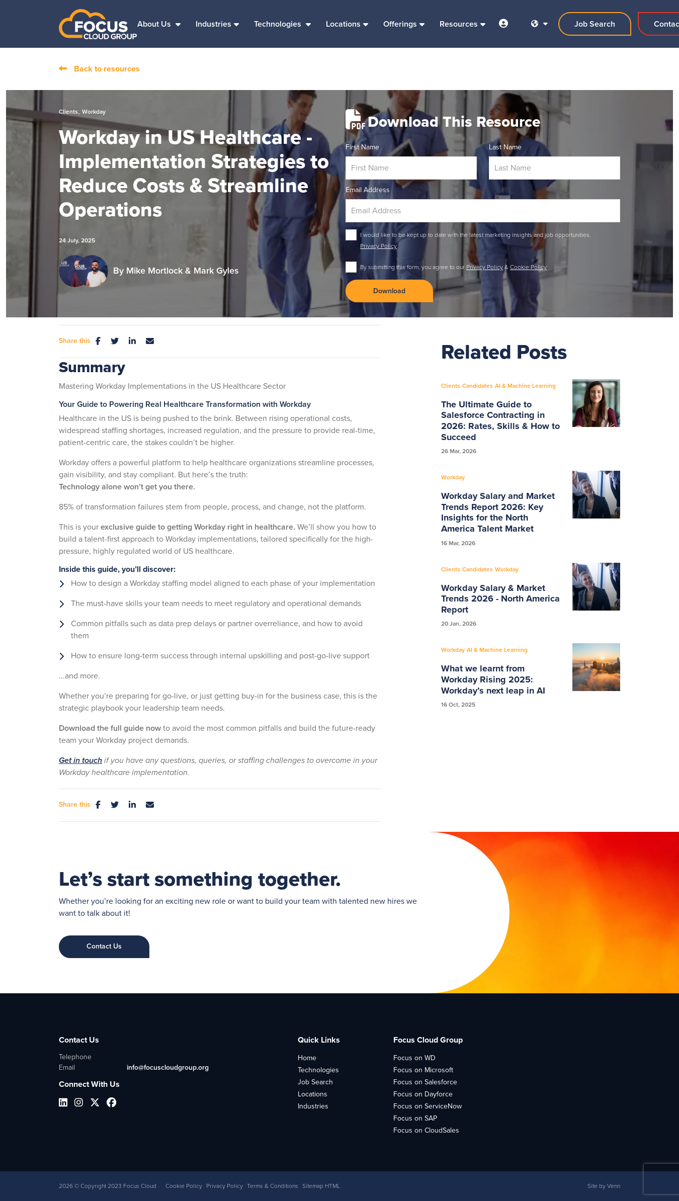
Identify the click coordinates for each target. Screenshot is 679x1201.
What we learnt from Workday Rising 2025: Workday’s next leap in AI (493, 679)
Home (307, 1058)
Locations (343, 24)
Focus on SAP (415, 1118)
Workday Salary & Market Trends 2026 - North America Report (500, 599)
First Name (362, 147)
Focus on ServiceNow (427, 1106)
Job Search (315, 1082)
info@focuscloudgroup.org (168, 1067)
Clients (68, 111)
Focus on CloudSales (426, 1130)
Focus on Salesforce (425, 1082)
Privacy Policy (378, 245)
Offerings (400, 24)
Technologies (278, 24)
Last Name (505, 147)
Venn (613, 1185)
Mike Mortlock (155, 270)
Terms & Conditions (272, 1185)
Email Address (368, 190)
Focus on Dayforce (423, 1094)
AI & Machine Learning (525, 385)
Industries (213, 24)
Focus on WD (414, 1058)
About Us (155, 24)
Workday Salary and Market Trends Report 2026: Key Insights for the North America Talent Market (498, 512)
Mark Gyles (216, 270)
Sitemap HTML (321, 1185)
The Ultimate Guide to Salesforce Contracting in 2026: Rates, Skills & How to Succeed (500, 421)
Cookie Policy (528, 267)
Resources (459, 24)
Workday (94, 111)
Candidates (477, 385)
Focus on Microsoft (423, 1070)
